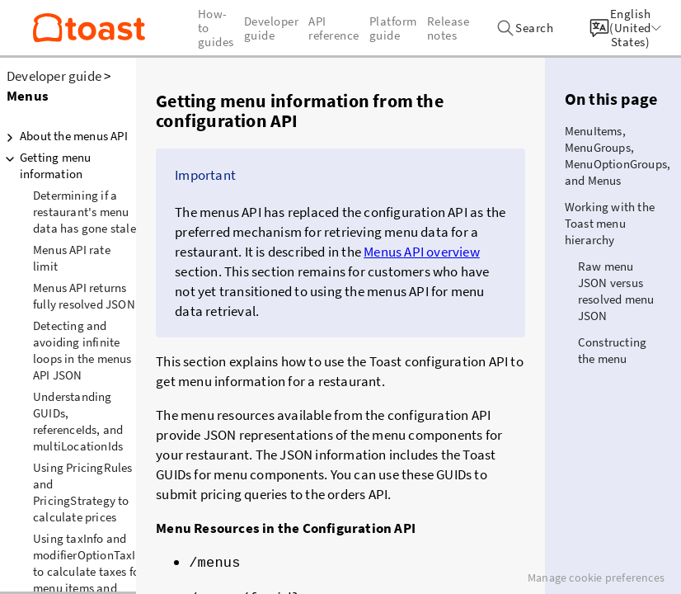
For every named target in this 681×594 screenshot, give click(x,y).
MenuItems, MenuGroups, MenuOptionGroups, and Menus (617, 155)
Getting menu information (45, 165)
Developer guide (54, 76)
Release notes (448, 28)
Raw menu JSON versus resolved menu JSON (616, 290)
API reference (333, 28)
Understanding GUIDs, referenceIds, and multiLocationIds (78, 421)
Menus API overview (422, 252)
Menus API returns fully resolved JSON (84, 296)
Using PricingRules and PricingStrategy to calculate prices (83, 492)
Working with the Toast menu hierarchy (610, 223)
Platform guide (393, 28)
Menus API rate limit (71, 258)
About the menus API (64, 136)
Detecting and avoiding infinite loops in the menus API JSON (82, 350)
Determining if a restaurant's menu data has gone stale (84, 211)
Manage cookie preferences (596, 577)
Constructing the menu (612, 350)
